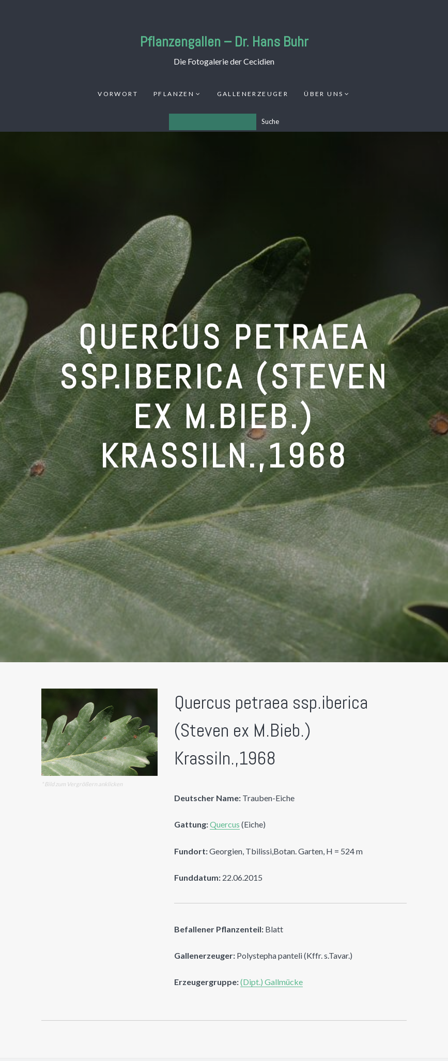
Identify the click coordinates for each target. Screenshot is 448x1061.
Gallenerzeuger (253, 94)
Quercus (225, 824)
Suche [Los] (270, 121)
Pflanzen (173, 94)
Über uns (323, 94)
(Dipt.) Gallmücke (271, 982)
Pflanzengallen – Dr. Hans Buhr (224, 42)
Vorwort (118, 94)
